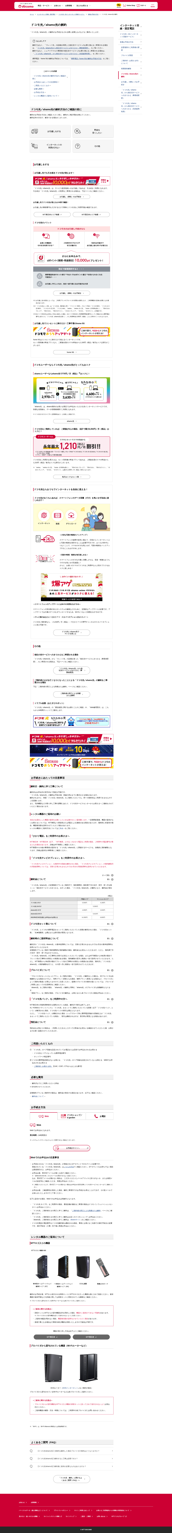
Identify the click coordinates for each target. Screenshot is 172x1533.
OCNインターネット (71, 1388)
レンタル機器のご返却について (45, 96)
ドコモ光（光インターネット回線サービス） (72, 14)
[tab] (44, 1116)
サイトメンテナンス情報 (53, 1516)
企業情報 (68, 6)
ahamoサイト (76, 1220)
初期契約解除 (126, 69)
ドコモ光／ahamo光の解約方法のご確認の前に (49, 77)
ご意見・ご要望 (86, 1516)
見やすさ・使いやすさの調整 (28, 1516)
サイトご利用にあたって (82, 1510)
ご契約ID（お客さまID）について (130, 62)
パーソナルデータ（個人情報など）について (33, 1510)
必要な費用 (38, 89)
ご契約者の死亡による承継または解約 (86, 1211)
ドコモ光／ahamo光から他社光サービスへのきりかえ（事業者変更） (63, 48)
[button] (50, 131)
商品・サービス (43, 6)
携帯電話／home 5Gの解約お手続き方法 (86, 59)
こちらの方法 (69, 1167)
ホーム (32, 14)
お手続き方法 (39, 92)
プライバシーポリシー (61, 1510)
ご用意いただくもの (41, 85)
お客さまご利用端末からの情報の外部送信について (112, 1510)
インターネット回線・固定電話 (46, 14)
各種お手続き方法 (93, 14)
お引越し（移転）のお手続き (130, 83)
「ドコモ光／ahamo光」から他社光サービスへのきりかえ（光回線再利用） (62, 54)
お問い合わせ (101, 1516)
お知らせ (57, 6)
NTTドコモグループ (119, 1516)
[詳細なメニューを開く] (152, 5)
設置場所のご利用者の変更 (130, 48)
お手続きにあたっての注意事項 (45, 82)
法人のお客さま (82, 6)
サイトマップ (70, 1516)
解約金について (38, 1096)
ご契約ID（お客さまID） (43, 1066)
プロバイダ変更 (127, 55)
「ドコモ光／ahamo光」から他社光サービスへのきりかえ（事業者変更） (130, 94)
